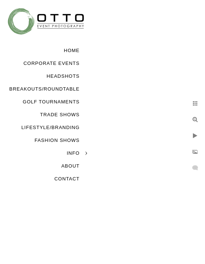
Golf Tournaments (51, 101)
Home (72, 50)
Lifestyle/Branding (50, 127)
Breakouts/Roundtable (44, 89)
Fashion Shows (57, 140)
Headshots (63, 76)
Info (73, 153)
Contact (67, 179)
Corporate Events (51, 63)
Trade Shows (60, 114)
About (70, 166)
